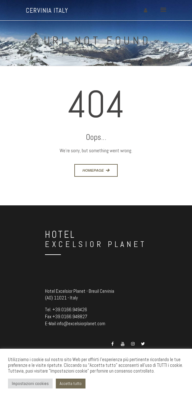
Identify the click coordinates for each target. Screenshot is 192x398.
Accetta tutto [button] (71, 383)
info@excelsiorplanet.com (81, 323)
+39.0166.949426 (69, 309)
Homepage (93, 170)
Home (83, 52)
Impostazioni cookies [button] (30, 383)
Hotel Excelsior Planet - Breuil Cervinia (79, 291)
